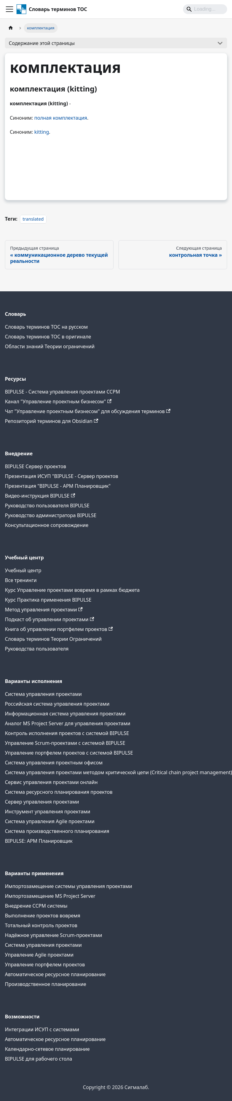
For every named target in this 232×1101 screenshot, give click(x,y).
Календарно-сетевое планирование (47, 1049)
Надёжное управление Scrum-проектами (53, 935)
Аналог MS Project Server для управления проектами (67, 723)
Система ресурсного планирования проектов (59, 792)
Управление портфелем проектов (45, 964)
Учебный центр (23, 570)
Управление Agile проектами (39, 954)
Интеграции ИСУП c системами (42, 1029)
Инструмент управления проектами (47, 811)
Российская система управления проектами (57, 703)
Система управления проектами (43, 694)
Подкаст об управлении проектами (49, 619)
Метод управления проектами (44, 609)
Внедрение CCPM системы (36, 905)
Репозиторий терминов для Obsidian (51, 421)
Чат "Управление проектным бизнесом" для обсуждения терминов (87, 411)
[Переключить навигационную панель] (9, 9)
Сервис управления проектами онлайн (51, 782)
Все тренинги (21, 580)
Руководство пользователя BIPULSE (47, 505)
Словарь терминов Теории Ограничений (53, 639)
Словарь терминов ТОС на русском (46, 326)
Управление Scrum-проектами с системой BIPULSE (65, 743)
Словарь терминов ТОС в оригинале (48, 336)
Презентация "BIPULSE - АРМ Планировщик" (57, 486)
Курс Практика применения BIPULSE (48, 599)
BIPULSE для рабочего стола (38, 1058)
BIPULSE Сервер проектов (35, 466)
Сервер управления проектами (42, 801)
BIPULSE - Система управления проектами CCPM (62, 391)
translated (33, 219)
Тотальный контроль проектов (41, 925)
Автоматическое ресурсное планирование (55, 974)
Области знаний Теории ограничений (50, 346)
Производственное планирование (45, 984)
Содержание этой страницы (42, 43)
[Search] (205, 9)
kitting (41, 132)
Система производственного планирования (57, 831)
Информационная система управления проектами (65, 713)
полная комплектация (60, 117)
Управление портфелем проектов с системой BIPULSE (69, 752)
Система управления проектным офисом (54, 762)
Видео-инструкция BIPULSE (40, 495)
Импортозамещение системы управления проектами (68, 886)
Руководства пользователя (37, 648)
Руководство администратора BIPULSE (50, 515)
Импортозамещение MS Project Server (50, 896)
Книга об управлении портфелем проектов (59, 629)
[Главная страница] (11, 28)
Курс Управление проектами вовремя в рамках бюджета (72, 590)
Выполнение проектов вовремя (42, 915)
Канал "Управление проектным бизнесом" (58, 401)
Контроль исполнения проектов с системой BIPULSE (67, 733)
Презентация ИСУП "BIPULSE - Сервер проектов (61, 476)
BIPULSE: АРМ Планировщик (39, 841)
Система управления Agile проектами (50, 821)
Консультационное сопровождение (46, 525)
